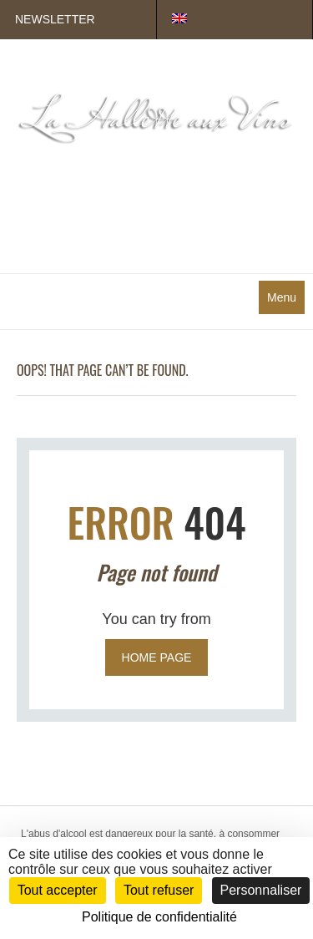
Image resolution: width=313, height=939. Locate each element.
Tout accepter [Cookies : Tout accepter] (58, 890)
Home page (157, 657)
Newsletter (55, 19)
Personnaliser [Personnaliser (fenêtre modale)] (261, 890)
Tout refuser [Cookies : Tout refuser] (159, 890)
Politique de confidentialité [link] (159, 917)
